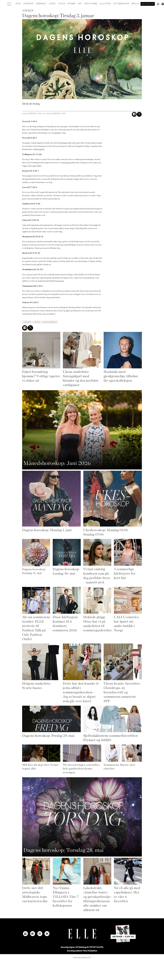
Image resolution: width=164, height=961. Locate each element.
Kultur (61, 4)
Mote (18, 4)
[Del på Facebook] (134, 114)
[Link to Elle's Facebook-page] (32, 933)
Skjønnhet (41, 4)
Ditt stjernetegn (121, 4)
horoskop (27, 322)
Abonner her (147, 4)
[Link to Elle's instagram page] (25, 933)
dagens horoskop (50, 322)
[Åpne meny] (9, 3)
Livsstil (52, 4)
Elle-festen (105, 4)
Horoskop (28, 4)
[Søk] (158, 4)
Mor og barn (90, 4)
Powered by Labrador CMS (82, 958)
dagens (37, 322)
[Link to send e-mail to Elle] (47, 933)
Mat (80, 4)
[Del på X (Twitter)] (139, 114)
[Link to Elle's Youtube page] (39, 933)
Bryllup (135, 4)
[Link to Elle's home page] (82, 933)
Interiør (71, 4)
